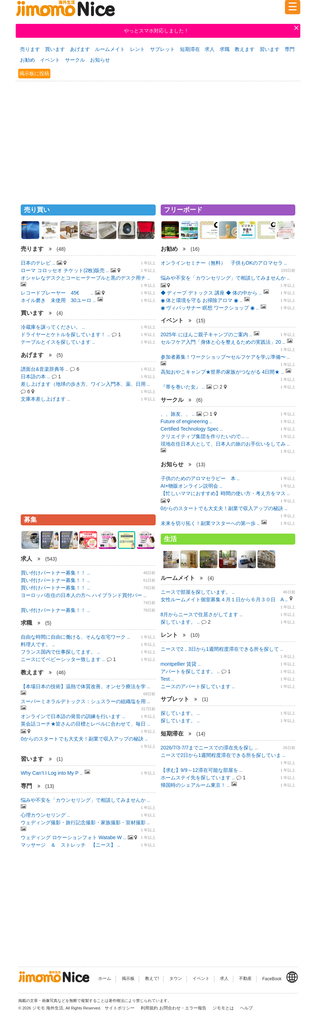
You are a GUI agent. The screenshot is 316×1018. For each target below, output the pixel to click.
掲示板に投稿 (34, 73)
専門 (290, 49)
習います (270, 49)
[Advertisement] (158, 139)
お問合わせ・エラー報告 (183, 1008)
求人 (210, 49)
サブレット (162, 49)
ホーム (104, 978)
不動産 (245, 978)
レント (137, 49)
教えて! (152, 978)
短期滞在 (190, 49)
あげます (80, 49)
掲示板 (128, 978)
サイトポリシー (120, 1008)
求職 (225, 49)
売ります (30, 49)
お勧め (27, 60)
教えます (245, 49)
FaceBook (271, 978)
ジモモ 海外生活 (47, 1008)
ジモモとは (223, 1008)
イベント (50, 60)
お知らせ (100, 60)
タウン (175, 978)
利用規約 (149, 1008)
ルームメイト (110, 49)
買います (55, 49)
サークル (75, 60)
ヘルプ (246, 1008)
